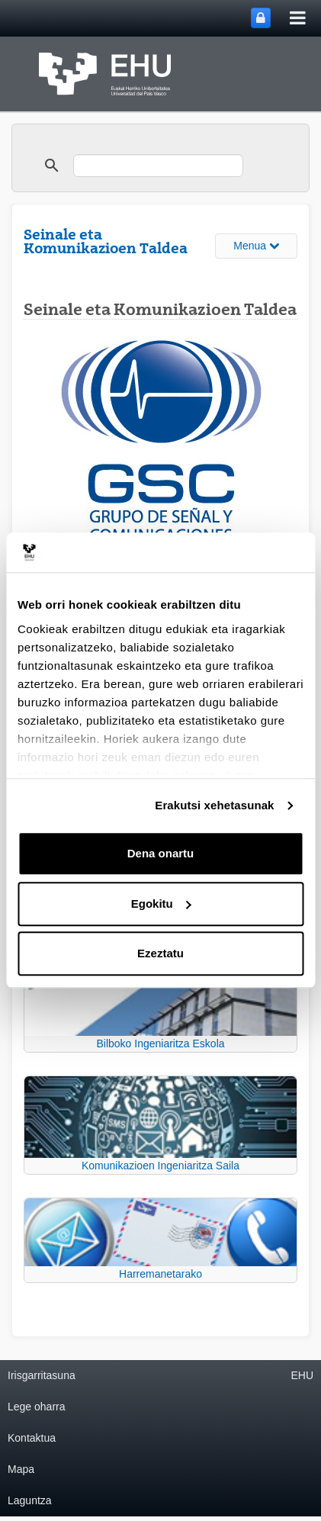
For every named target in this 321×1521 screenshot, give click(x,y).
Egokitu (161, 903)
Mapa (21, 1469)
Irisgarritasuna (41, 1375)
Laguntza (30, 1500)
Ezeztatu (160, 953)
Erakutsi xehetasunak (214, 805)
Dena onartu (160, 853)
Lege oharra (37, 1406)
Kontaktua (32, 1438)
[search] (158, 165)
